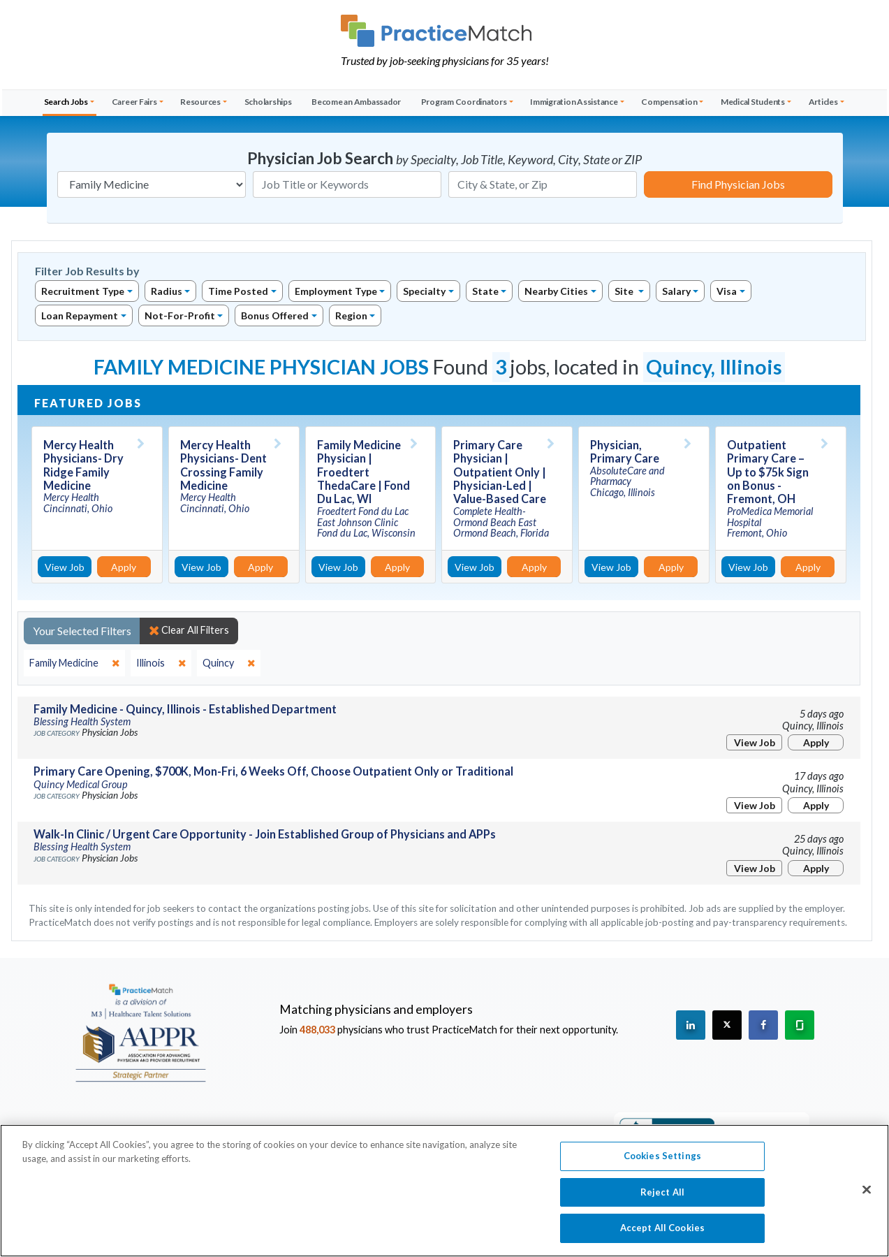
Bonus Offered (275, 315)
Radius (166, 291)
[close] (74, 663)
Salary (676, 291)
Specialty (424, 291)
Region (351, 315)
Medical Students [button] (753, 101)
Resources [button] (200, 101)
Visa (727, 291)
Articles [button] (823, 101)
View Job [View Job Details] (65, 567)
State (485, 291)
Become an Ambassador (356, 101)
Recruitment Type (82, 291)
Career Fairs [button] (134, 101)
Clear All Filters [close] (189, 630)
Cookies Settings (662, 1163)
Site (625, 291)
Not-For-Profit (180, 315)
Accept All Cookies (662, 1235)
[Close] (866, 1197)
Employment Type (336, 291)
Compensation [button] (669, 101)
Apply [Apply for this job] (123, 567)
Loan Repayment (79, 315)
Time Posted (238, 291)
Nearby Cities (556, 291)
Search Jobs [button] (66, 101)
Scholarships (268, 101)
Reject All (662, 1199)
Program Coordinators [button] (464, 101)
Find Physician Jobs (738, 184)
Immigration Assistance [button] (574, 101)
